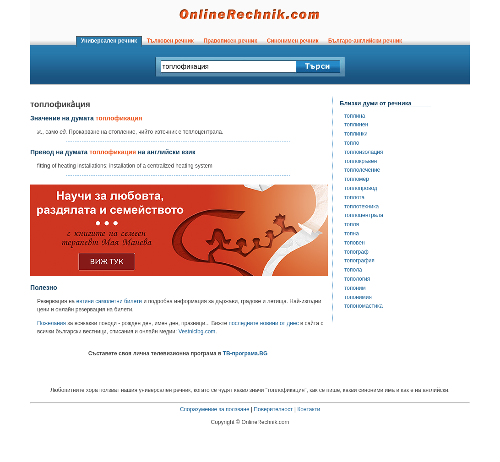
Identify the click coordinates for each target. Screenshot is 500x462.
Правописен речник (230, 41)
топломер (356, 179)
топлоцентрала (363, 215)
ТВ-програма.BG (245, 353)
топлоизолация (363, 152)
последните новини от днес (264, 323)
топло (351, 143)
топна (351, 233)
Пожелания (51, 323)
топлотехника (361, 206)
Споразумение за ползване (215, 409)
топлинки (356, 133)
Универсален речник (109, 41)
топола (353, 269)
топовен (354, 242)
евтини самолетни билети (109, 301)
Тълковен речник (170, 41)
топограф (356, 252)
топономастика (363, 306)
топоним (355, 288)
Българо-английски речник (365, 41)
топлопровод (360, 188)
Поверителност (273, 409)
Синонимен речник (292, 41)
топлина (354, 116)
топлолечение (362, 170)
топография (359, 260)
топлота (354, 197)
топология (357, 279)
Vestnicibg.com (197, 331)
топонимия (358, 297)
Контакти (308, 409)
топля (351, 224)
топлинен (356, 124)
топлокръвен (360, 161)
